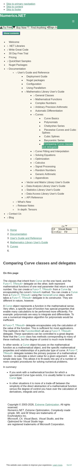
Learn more (57, 465)
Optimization (42, 158)
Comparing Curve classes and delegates (57, 145)
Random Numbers (45, 170)
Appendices (42, 178)
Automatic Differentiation (49, 110)
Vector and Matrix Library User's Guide (48, 182)
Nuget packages (35, 80)
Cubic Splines (52, 136)
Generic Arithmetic (45, 174)
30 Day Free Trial (18, 53)
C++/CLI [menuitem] (56, 232)
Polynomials (51, 122)
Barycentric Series (54, 140)
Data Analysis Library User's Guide (45, 186)
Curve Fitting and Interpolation (52, 151)
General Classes (44, 95)
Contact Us (15, 213)
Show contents (11, 33)
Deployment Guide (36, 76)
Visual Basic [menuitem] (65, 229)
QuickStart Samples (20, 61)
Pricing (13, 57)
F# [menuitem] (65, 232)
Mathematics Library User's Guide (45, 91)
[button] (74, 22)
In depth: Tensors (27, 209)
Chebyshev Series (54, 126)
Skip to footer (13, 9)
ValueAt (36, 292)
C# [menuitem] (53, 229)
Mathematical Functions (48, 99)
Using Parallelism (36, 88)
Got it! (69, 465)
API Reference (34, 197)
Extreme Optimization (47, 404)
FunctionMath (33, 331)
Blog (11, 217)
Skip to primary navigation (20, 4)
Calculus (40, 162)
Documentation (17, 68)
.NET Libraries (17, 46)
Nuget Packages (18, 65)
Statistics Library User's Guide (43, 189)
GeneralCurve (50, 295)
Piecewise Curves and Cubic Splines (59, 131)
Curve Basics (51, 118)
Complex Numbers (45, 103)
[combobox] (65, 226)
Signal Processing (45, 166)
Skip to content (14, 6)
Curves (39, 114)
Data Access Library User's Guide (45, 193)
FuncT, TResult (13, 283)
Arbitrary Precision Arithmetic (51, 107)
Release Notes (26, 205)
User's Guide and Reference (33, 72)
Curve (38, 281)
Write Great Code (18, 49)
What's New (24, 202)
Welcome (14, 42)
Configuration (33, 84)
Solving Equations (45, 155)
